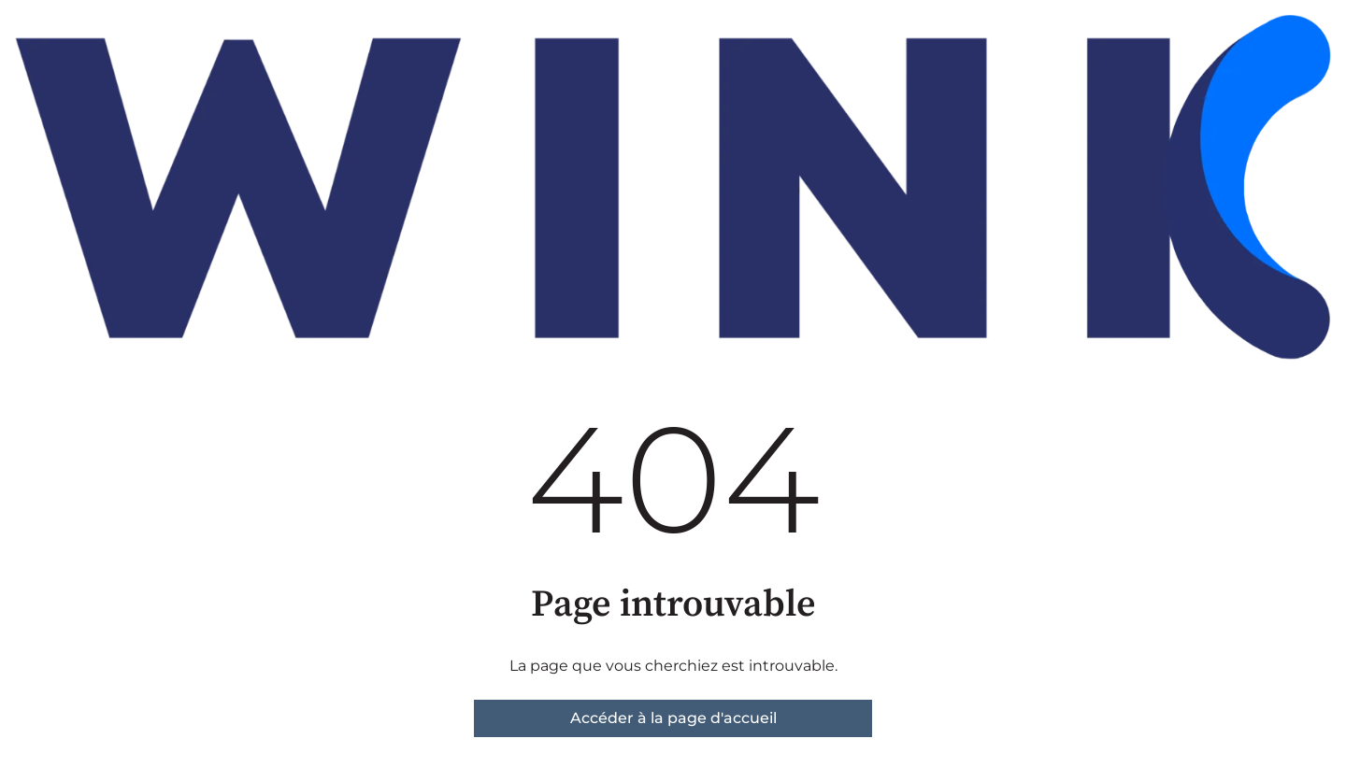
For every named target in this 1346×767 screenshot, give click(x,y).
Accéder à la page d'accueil (673, 718)
